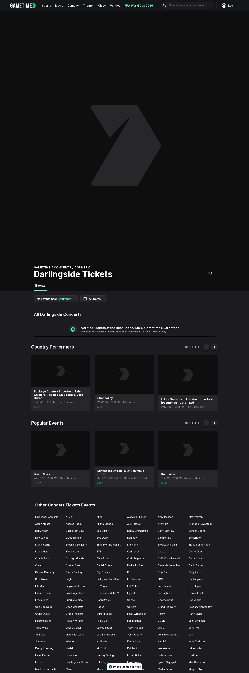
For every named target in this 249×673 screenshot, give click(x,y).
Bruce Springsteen (199, 544)
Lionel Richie (134, 655)
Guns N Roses (105, 613)
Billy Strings (41, 537)
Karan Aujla (133, 641)
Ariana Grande (105, 523)
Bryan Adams (73, 551)
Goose (100, 606)
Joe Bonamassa (106, 634)
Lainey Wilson (196, 648)
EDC (160, 579)
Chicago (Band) (75, 558)
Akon (100, 516)
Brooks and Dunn (168, 544)
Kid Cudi (101, 648)
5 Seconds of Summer (48, 516)
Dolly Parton (195, 572)
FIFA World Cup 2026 (138, 5)
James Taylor (104, 627)
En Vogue (102, 586)
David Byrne (196, 565)
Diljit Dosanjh (104, 572)
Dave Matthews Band (170, 565)
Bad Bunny (103, 530)
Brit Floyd (132, 544)
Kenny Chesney (44, 648)
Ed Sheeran (134, 579)
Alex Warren (196, 516)
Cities (102, 5)
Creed (39, 565)
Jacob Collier (73, 627)
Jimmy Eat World (75, 634)
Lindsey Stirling (105, 655)
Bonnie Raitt (164, 537)
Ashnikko (163, 523)
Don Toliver (42, 579)
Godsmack (195, 599)
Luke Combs (134, 662)
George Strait (165, 599)
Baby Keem (41, 530)
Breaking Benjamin (76, 544)
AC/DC (69, 516)
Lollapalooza (165, 655)
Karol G (162, 641)
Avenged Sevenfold (200, 523)
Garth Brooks (104, 599)
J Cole (161, 620)
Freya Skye (41, 599)
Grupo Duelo (42, 613)
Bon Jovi (132, 537)
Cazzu (161, 551)
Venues (115, 5)
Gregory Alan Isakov (200, 606)
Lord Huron (195, 655)
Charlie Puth (42, 558)
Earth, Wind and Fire (108, 579)
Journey (40, 641)
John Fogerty (134, 634)
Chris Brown (103, 558)
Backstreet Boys (75, 530)
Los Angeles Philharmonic (80, 662)
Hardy (161, 613)
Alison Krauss (42, 523)
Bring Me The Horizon (109, 544)
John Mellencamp (168, 634)
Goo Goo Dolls (43, 606)
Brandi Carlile (42, 544)
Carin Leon (133, 551)
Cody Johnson (197, 558)
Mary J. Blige (196, 669)
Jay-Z (161, 627)
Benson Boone (197, 530)
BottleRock (195, 537)
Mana (69, 669)
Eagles (69, 579)
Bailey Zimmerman (137, 530)
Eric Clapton (195, 586)
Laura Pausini (42, 655)
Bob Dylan (102, 537)
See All (192, 347)
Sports (46, 5)
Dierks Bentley (74, 572)
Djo (129, 572)
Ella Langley (195, 579)
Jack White (41, 627)
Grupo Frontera (74, 613)
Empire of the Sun (76, 586)
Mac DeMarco (197, 662)
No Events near (56, 299)
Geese (131, 599)
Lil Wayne (71, 655)
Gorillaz (131, 606)
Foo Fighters (165, 593)
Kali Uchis (102, 641)
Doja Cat (163, 572)
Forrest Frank (196, 593)
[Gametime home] (25, 5)
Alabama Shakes (136, 516)
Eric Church (164, 586)
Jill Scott (40, 634)
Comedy (73, 5)
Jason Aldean (135, 627)
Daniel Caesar (105, 565)
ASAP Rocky (134, 523)
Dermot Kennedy (44, 572)
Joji (191, 634)
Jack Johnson (197, 620)
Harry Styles (195, 613)
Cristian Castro (74, 565)
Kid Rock (132, 648)
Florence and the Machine (110, 593)
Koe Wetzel (164, 648)
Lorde (38, 662)
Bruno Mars (41, 551)
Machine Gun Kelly (45, 669)
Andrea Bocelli (74, 523)
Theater (88, 5)
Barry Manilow (166, 530)
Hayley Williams (75, 620)
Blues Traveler (74, 537)
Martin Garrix (165, 669)
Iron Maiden (134, 620)
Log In (229, 5)
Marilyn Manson (136, 669)
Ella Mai (39, 586)
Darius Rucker (135, 565)
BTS (99, 551)
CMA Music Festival (169, 558)
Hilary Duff (102, 620)
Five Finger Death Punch (80, 593)
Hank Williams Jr (136, 613)
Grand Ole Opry (167, 606)
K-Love (70, 641)
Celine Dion (195, 551)
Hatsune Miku (43, 620)
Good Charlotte (74, 606)
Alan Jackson (165, 516)
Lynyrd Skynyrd (167, 662)
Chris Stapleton (136, 558)
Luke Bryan (103, 662)
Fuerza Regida (74, 599)
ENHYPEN (132, 586)
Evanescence (43, 593)
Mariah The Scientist (108, 669)
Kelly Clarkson (197, 641)
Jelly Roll (194, 627)
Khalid (69, 648)
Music (59, 5)
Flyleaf (131, 593)
